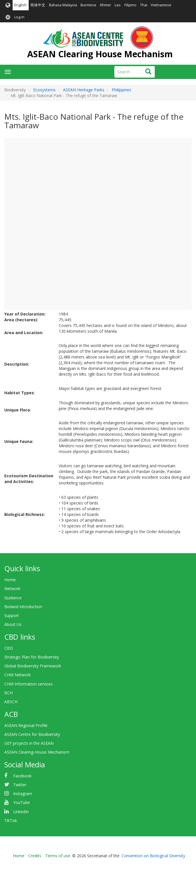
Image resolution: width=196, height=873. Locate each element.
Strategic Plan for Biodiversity (31, 657)
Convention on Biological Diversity (153, 855)
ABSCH (10, 701)
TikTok (10, 820)
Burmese (88, 5)
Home (10, 579)
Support (11, 615)
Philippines (121, 89)
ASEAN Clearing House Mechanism (100, 54)
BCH (8, 692)
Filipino (130, 5)
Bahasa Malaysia (63, 5)
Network (12, 588)
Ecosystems (44, 89)
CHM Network (17, 674)
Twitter (19, 784)
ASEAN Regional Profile (26, 725)
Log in (19, 17)
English (20, 5)
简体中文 (37, 5)
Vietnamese (161, 5)
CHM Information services (28, 684)
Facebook (22, 776)
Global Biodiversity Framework (32, 666)
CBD (8, 648)
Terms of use (57, 855)
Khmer (105, 5)
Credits (34, 855)
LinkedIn (21, 811)
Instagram (22, 793)
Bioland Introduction (23, 606)
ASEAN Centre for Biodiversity (32, 734)
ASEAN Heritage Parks (83, 89)
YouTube (21, 802)
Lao (118, 5)
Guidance (12, 597)
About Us (12, 624)
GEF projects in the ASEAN (29, 743)
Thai (143, 5)
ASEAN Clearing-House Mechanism (36, 752)
